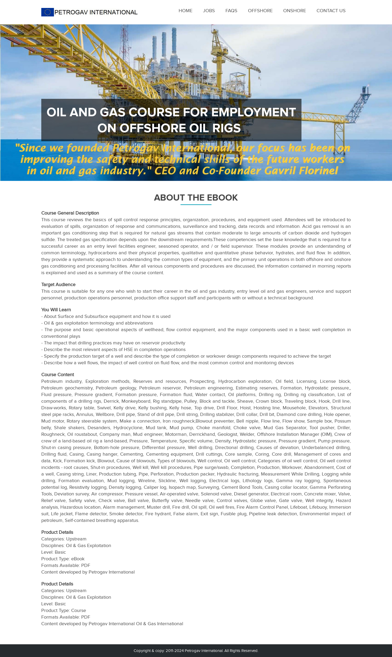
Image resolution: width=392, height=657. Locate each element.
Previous (11, 106)
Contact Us (331, 10)
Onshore (294, 10)
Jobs (209, 10)
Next (380, 106)
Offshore (260, 10)
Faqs (231, 10)
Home (185, 10)
